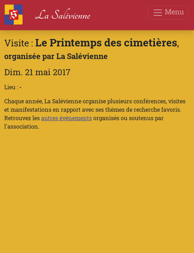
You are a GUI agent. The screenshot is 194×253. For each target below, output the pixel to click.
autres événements (66, 118)
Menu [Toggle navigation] (168, 12)
